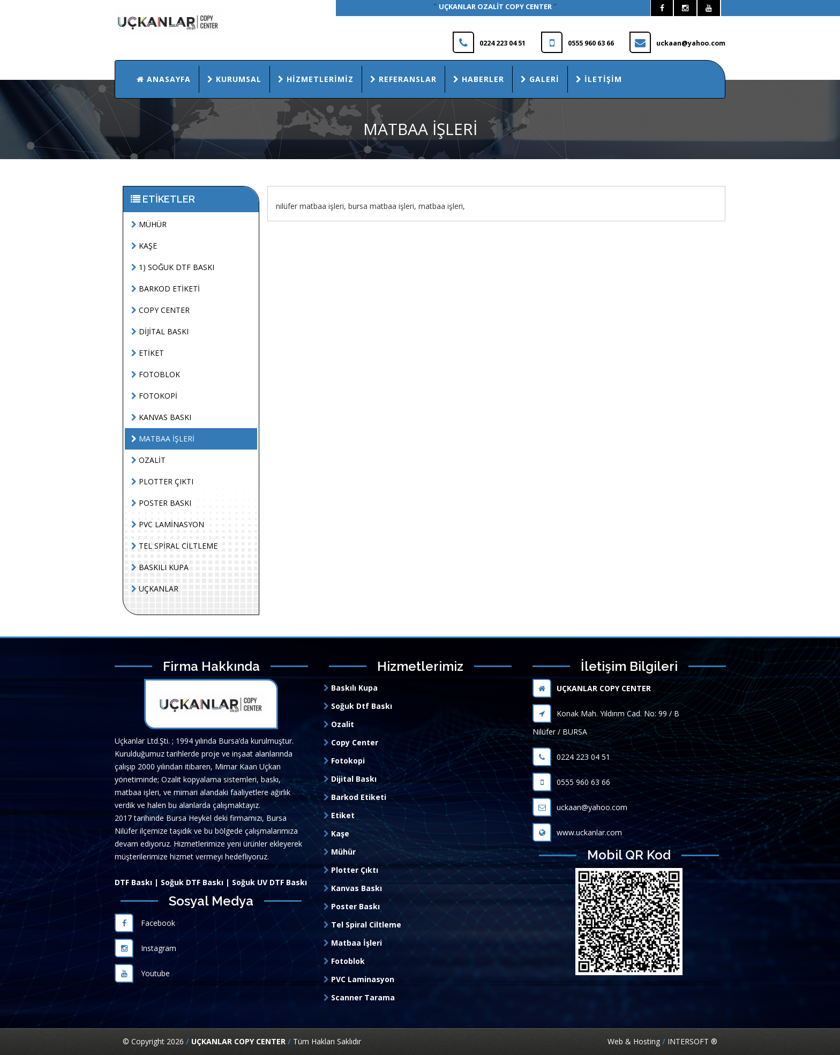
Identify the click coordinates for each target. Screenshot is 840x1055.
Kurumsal (234, 79)
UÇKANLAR (154, 588)
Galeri (540, 79)
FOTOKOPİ (154, 396)
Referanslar (403, 79)
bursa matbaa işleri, (382, 206)
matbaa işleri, (441, 206)
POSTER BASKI (161, 503)
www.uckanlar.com (577, 832)
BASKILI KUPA (160, 567)
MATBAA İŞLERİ (162, 438)
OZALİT (148, 460)
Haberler (478, 79)
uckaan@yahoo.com (579, 807)
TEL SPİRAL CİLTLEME (174, 546)
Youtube (142, 973)
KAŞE (144, 246)
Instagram (145, 948)
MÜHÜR (149, 224)
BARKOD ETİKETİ (165, 288)
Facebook (145, 923)
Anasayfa (164, 79)
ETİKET (147, 353)
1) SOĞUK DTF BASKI (172, 267)
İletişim (599, 79)
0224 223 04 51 (571, 757)
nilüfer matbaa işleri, (311, 206)
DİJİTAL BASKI (160, 331)
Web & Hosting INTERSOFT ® (662, 1041)
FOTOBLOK (155, 374)
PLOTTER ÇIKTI (162, 481)
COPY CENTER (160, 310)
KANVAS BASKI (161, 417)
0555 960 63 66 (571, 782)
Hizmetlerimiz (316, 79)
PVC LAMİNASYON (167, 524)
